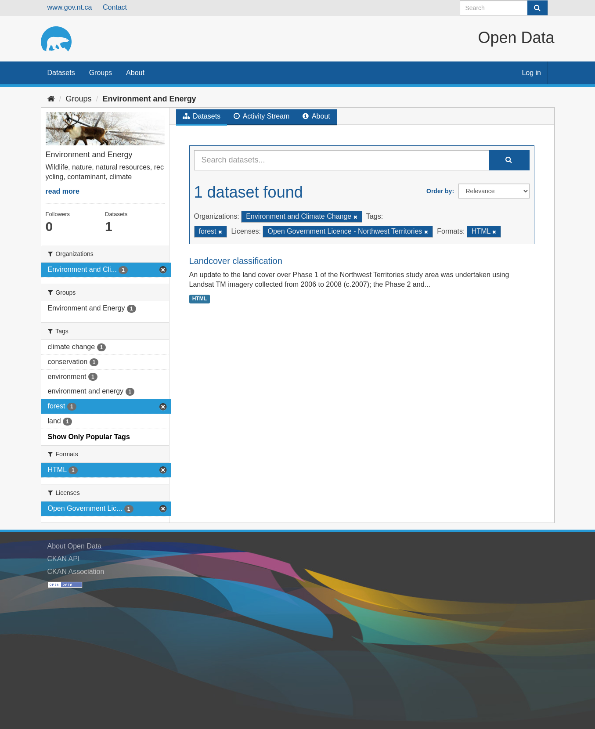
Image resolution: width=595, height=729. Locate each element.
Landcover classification (235, 261)
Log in (531, 72)
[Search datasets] (504, 7)
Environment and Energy (149, 98)
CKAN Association (76, 571)
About (135, 72)
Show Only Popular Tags (89, 436)
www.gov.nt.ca (69, 7)
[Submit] (537, 7)
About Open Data (74, 546)
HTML (199, 299)
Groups (100, 72)
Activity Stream (261, 116)
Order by (439, 191)
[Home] (51, 98)
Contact (115, 7)
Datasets (61, 72)
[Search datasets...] (341, 160)
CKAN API (63, 559)
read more (62, 191)
